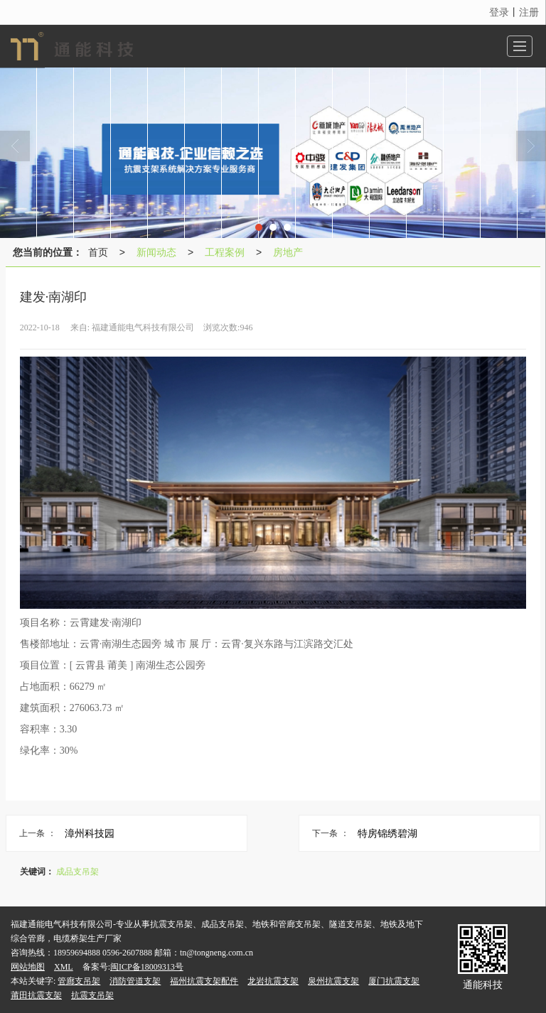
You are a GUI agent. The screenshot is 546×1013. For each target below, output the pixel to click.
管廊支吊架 (79, 981)
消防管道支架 (135, 981)
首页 (98, 252)
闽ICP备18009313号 (146, 967)
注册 (529, 12)
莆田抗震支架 (36, 995)
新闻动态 (156, 252)
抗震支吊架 (92, 995)
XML (63, 967)
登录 (499, 12)
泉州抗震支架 (333, 981)
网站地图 (28, 967)
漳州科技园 (89, 833)
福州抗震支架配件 (204, 981)
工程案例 (225, 252)
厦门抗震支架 (393, 981)
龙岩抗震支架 (273, 981)
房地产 (288, 252)
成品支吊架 (77, 872)
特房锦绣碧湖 (387, 833)
